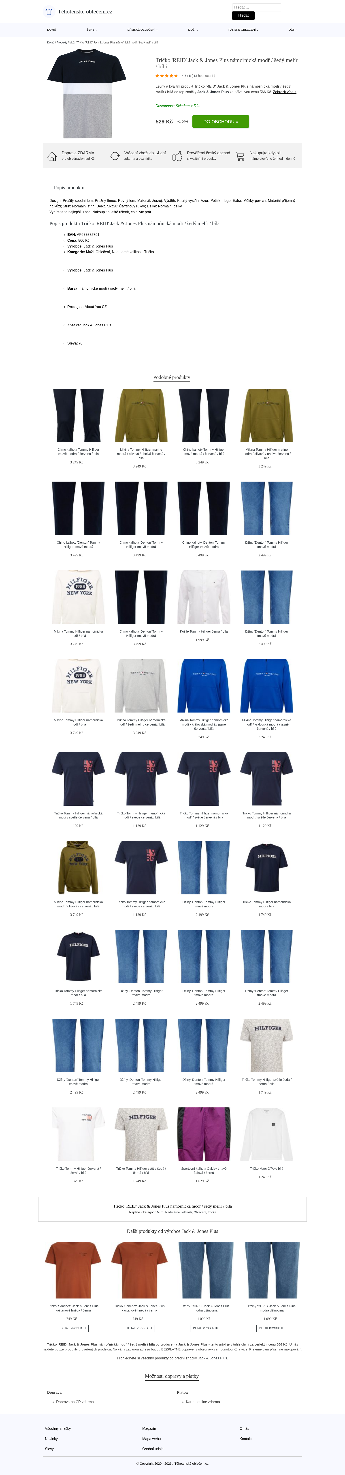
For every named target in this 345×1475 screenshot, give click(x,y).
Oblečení (200, 1212)
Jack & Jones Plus (213, 92)
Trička (212, 1212)
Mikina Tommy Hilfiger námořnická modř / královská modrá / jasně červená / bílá (203, 724)
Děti (292, 29)
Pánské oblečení (242, 29)
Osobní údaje (153, 1449)
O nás (244, 1428)
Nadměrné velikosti (178, 1212)
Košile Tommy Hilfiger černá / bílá (204, 631)
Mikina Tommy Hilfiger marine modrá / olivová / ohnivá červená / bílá (141, 454)
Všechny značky (58, 1428)
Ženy (90, 29)
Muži (191, 29)
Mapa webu (151, 1439)
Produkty (62, 42)
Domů (51, 29)
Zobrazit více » (284, 92)
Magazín (149, 1428)
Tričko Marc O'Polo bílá (266, 1168)
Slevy (49, 1449)
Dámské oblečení (141, 29)
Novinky (51, 1439)
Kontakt (246, 1439)
